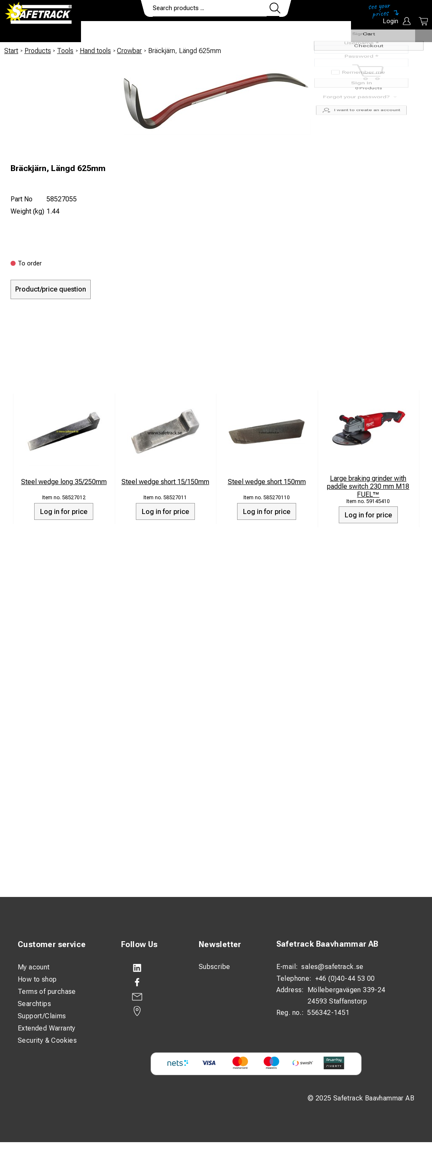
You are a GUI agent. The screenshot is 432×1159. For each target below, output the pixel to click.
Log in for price (63, 512)
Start (11, 51)
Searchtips (34, 1004)
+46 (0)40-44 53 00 (345, 978)
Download (326, 32)
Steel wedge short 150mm (267, 482)
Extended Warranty (47, 1028)
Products (105, 32)
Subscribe (214, 967)
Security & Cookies (47, 1040)
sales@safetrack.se (332, 967)
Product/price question (50, 289)
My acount (34, 967)
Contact (278, 32)
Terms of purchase (47, 992)
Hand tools (95, 51)
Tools (65, 51)
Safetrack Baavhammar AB (327, 944)
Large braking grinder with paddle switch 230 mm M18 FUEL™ (368, 486)
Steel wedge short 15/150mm (165, 482)
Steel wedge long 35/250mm (64, 482)
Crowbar (129, 51)
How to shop (37, 979)
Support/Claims (42, 1016)
